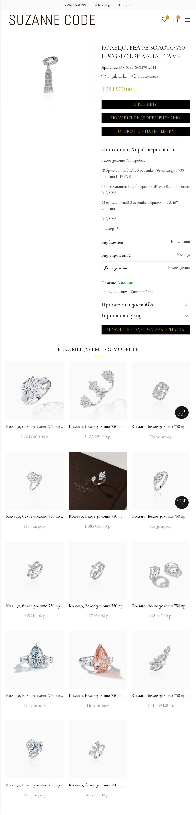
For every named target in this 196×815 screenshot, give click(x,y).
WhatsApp (103, 5)
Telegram (126, 5)
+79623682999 (77, 5)
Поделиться (148, 76)
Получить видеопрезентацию (145, 117)
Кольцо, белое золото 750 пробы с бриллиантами (35, 426)
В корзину (145, 104)
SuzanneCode (142, 291)
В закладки (117, 76)
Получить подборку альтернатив (145, 329)
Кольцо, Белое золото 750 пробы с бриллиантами (161, 516)
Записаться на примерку (146, 131)
